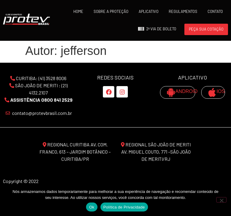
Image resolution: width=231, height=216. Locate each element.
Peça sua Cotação (206, 29)
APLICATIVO (149, 11)
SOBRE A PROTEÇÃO (111, 11)
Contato (215, 11)
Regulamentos (183, 11)
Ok (91, 207)
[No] (221, 199)
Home (78, 11)
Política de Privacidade (124, 207)
